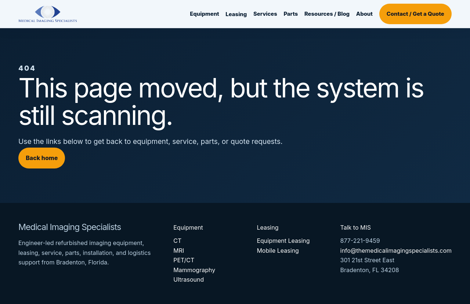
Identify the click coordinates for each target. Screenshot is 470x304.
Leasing (236, 14)
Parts (290, 14)
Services (265, 14)
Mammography (194, 270)
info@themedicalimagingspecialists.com (396, 250)
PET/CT (183, 260)
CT (177, 240)
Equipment (204, 14)
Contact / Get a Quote (415, 14)
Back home (42, 158)
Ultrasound (188, 279)
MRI (178, 250)
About (364, 14)
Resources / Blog (327, 14)
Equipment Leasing (283, 240)
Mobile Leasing (278, 250)
